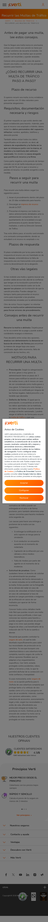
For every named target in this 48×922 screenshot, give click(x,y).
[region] (24, 461)
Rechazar (24, 498)
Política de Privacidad (25, 471)
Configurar (24, 490)
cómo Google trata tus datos (29, 474)
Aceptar (24, 482)
